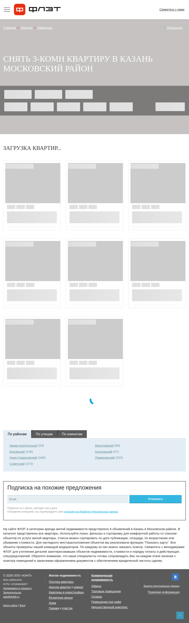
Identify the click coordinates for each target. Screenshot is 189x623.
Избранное (175, 28)
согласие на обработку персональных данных (91, 511)
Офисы (96, 586)
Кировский (17, 451)
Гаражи (54, 608)
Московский (103, 451)
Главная (9, 28)
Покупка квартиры (61, 582)
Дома (52, 603)
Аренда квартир (60, 587)
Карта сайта (10, 605)
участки (67, 608)
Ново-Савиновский (23, 457)
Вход (22, 605)
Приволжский (105, 457)
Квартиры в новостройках (66, 592)
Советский (17, 463)
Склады (96, 596)
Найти (170, 107)
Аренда (27, 28)
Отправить (155, 499)
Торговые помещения (106, 591)
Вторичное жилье (61, 597)
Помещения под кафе (106, 602)
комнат (78, 587)
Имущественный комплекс (109, 607)
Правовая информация (164, 592)
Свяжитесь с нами (172, 9)
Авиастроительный (23, 445)
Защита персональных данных (161, 586)
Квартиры (45, 28)
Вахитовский (104, 445)
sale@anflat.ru (11, 596)
